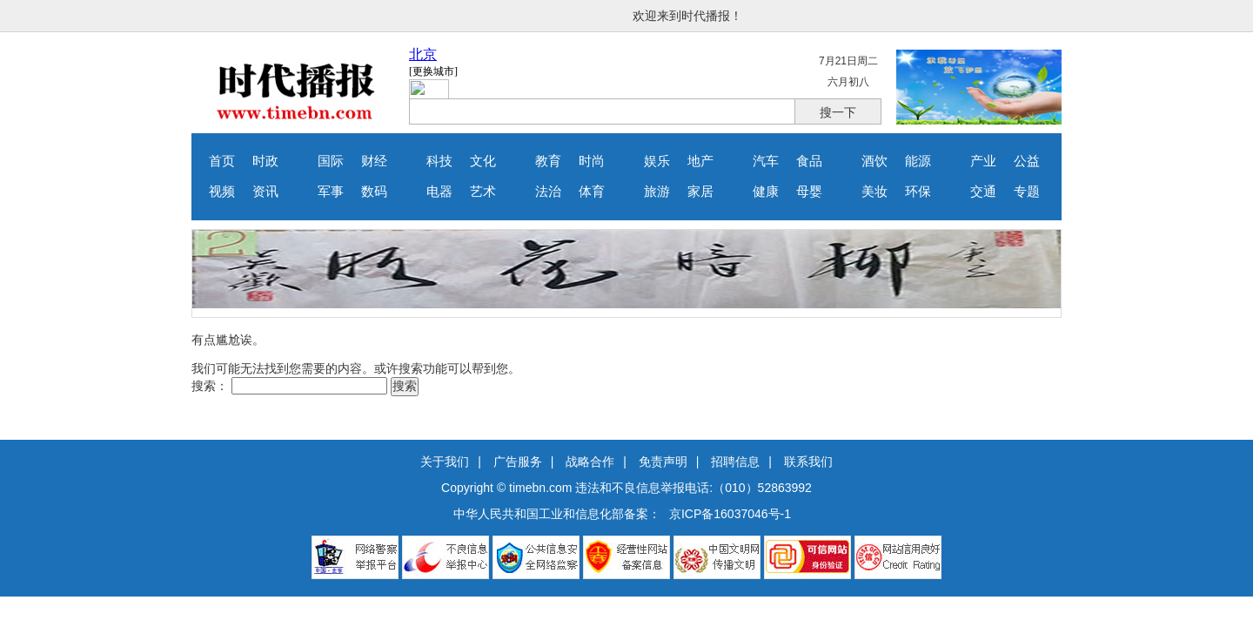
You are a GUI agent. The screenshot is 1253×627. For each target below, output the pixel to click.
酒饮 (874, 161)
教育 (548, 161)
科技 (439, 161)
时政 (265, 161)
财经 (374, 161)
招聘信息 (735, 462)
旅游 (657, 192)
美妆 (874, 192)
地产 (700, 161)
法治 (548, 192)
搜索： (209, 386)
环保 (918, 192)
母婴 (809, 192)
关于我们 (444, 462)
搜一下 (838, 112)
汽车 (766, 161)
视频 (222, 192)
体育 (592, 192)
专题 (1027, 192)
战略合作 (590, 462)
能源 (918, 161)
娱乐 (657, 161)
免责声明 (663, 462)
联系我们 (808, 462)
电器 (439, 192)
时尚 (592, 161)
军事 (331, 192)
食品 (809, 161)
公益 (1027, 161)
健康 (766, 192)
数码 (374, 192)
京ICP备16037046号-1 (730, 514)
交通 (983, 192)
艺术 (483, 192)
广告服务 (517, 462)
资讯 (265, 192)
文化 (483, 161)
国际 (331, 161)
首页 (222, 161)
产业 (983, 161)
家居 (700, 192)
